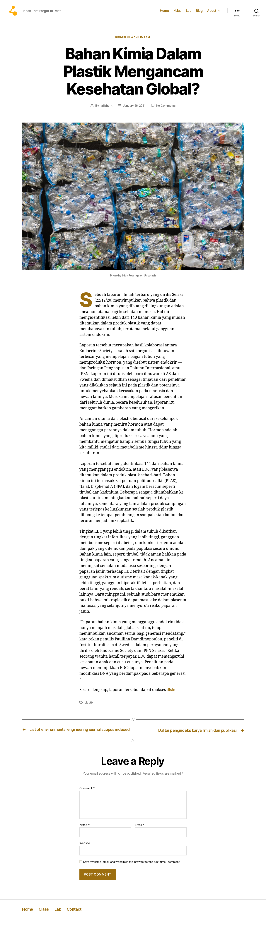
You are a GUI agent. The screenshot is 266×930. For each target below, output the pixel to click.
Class (46, 920)
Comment (87, 799)
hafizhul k (105, 112)
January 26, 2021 (134, 112)
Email (139, 836)
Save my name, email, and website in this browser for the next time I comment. (131, 872)
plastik (89, 708)
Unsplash (150, 281)
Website (84, 854)
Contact (79, 920)
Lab (189, 13)
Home (164, 13)
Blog (199, 13)
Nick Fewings (130, 281)
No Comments (166, 112)
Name (84, 836)
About (211, 13)
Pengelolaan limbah (133, 43)
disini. (172, 695)
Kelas (177, 13)
